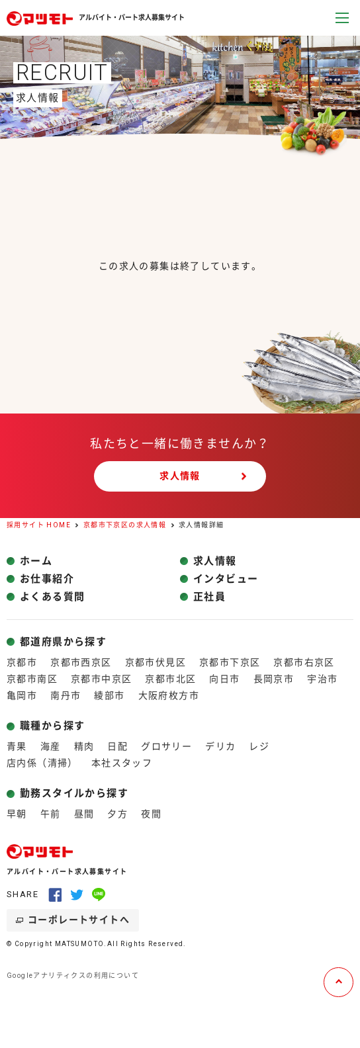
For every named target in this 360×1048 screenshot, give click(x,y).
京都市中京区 (101, 679)
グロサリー (166, 746)
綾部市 (109, 695)
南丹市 (65, 695)
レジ (259, 746)
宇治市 (322, 679)
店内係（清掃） (42, 763)
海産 (50, 746)
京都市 (22, 662)
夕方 (117, 813)
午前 (50, 813)
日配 (117, 746)
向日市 (224, 679)
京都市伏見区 (155, 662)
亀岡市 (22, 695)
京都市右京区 (303, 662)
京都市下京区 (229, 662)
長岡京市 (273, 679)
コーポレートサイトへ (79, 919)
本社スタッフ (121, 763)
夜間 (151, 813)
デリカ (220, 746)
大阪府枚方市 (168, 695)
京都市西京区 (80, 662)
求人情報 (180, 475)
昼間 (84, 813)
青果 (17, 746)
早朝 (17, 813)
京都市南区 (32, 679)
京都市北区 (170, 679)
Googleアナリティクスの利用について (73, 975)
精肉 (84, 746)
